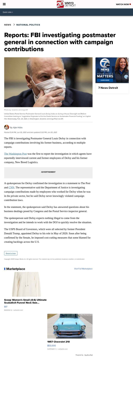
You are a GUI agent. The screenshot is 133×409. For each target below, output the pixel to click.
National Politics (28, 24)
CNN (11, 187)
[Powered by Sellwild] (88, 355)
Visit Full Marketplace (83, 269)
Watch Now (123, 4)
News (7, 24)
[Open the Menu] (4, 4)
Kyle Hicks (18, 127)
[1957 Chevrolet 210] (70, 333)
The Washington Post (15, 153)
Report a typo (11, 253)
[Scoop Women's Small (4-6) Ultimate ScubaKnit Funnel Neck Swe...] (26, 293)
